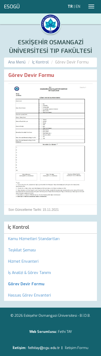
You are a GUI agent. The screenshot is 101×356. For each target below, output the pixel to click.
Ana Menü (17, 62)
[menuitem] (50, 284)
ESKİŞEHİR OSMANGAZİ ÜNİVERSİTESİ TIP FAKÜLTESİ (50, 46)
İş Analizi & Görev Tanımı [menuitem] (29, 272)
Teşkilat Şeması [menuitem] (22, 250)
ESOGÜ (12, 6)
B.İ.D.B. (85, 315)
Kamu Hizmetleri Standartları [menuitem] (34, 238)
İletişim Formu (76, 348)
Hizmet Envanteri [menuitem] (23, 261)
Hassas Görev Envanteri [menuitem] (29, 295)
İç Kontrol (40, 62)
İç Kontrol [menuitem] (18, 227)
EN (78, 6)
